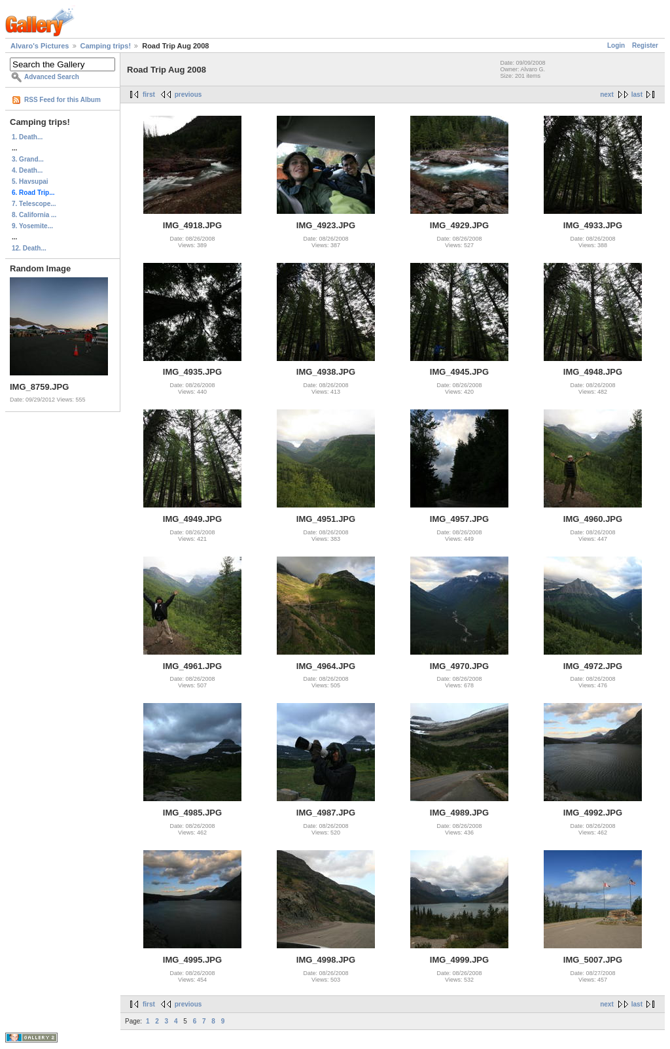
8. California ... (34, 214)
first (149, 94)
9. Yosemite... (32, 226)
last (637, 94)
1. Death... (27, 137)
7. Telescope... (34, 203)
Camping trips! (106, 46)
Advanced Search (51, 76)
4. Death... (27, 170)
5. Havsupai (30, 181)
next (607, 94)
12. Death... (29, 248)
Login (616, 45)
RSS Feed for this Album (62, 99)
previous (188, 94)
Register (645, 45)
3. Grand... (28, 159)
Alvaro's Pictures (39, 46)
